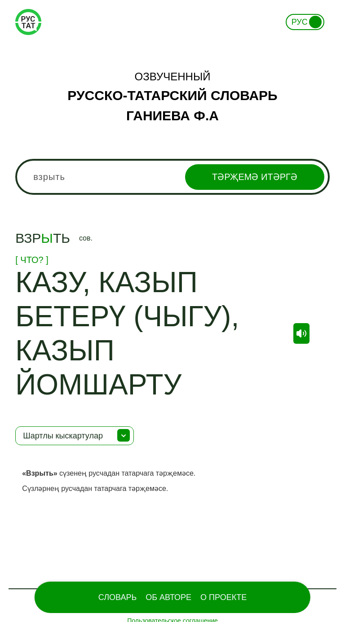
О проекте (223, 597)
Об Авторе (168, 597)
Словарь (117, 597)
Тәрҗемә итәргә (254, 177)
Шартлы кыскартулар (63, 435)
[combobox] (172, 177)
